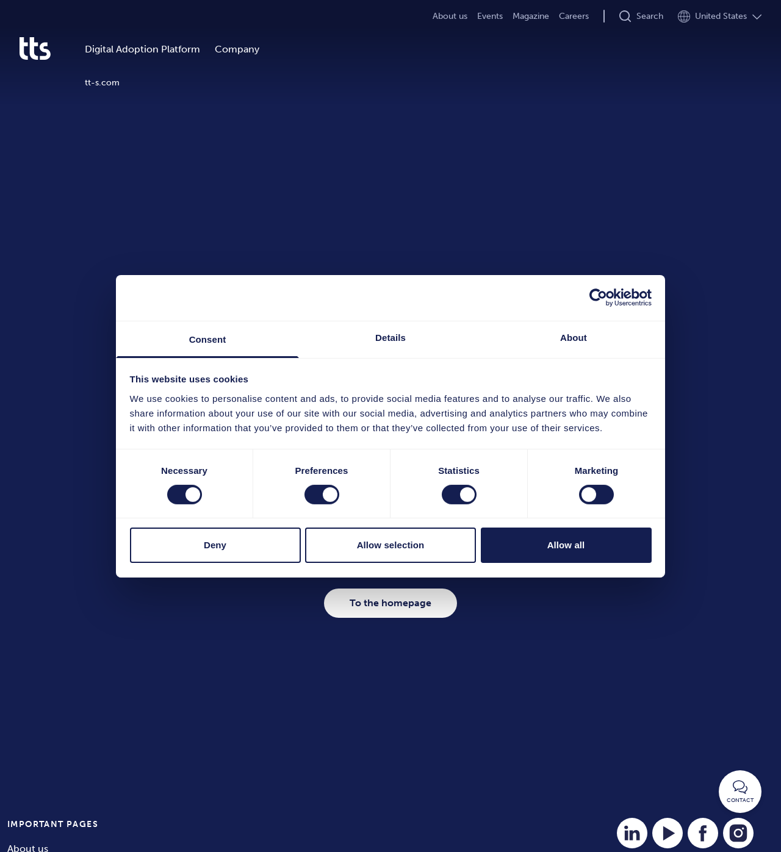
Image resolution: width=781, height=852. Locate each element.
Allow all (566, 545)
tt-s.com (102, 82)
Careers (574, 16)
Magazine (531, 16)
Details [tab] (390, 337)
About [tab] (573, 337)
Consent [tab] (207, 339)
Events (490, 16)
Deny (215, 545)
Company (237, 49)
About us (450, 16)
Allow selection (391, 545)
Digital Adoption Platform (142, 49)
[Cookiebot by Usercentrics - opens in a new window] (598, 297)
